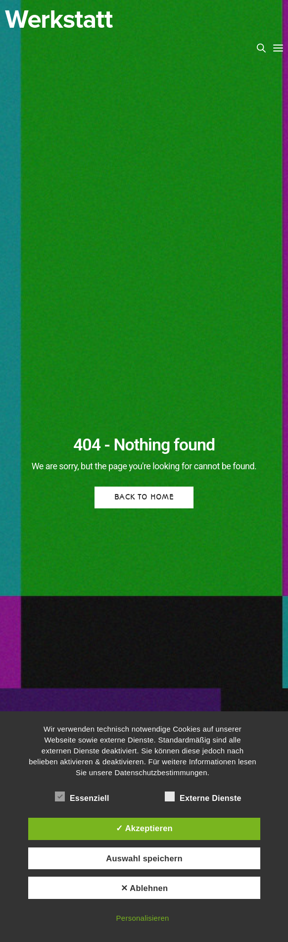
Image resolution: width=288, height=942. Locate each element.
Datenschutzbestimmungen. (162, 772)
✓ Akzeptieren (144, 828)
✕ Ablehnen (144, 888)
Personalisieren (142, 918)
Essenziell (82, 796)
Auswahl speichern (144, 858)
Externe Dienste (203, 796)
